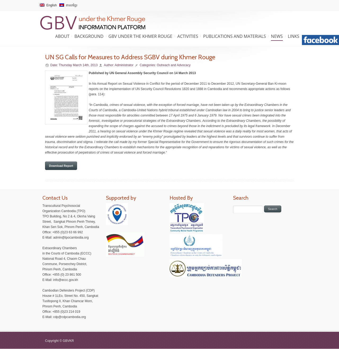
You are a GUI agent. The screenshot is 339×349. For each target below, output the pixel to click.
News (277, 36)
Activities (187, 36)
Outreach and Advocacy (173, 65)
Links (293, 36)
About (62, 36)
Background (89, 36)
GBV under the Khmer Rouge (140, 36)
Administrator (124, 65)
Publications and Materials (234, 36)
